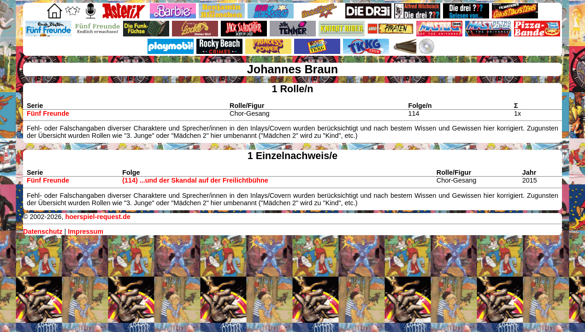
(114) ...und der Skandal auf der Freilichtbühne (195, 180)
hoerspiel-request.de (97, 216)
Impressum (85, 231)
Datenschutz (43, 231)
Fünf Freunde (48, 113)
